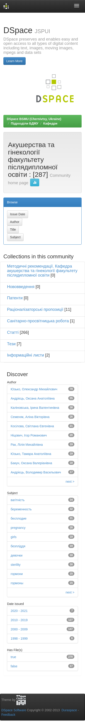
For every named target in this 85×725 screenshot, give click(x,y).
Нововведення (20, 286)
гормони (17, 574)
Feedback (8, 714)
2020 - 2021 (19, 611)
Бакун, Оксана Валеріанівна (31, 463)
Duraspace (69, 710)
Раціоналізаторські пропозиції (35, 309)
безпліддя (18, 546)
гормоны (17, 583)
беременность (21, 509)
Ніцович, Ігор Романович (29, 435)
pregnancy (18, 528)
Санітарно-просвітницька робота (38, 321)
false (14, 666)
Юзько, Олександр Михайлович (34, 389)
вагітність (17, 500)
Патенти (15, 298)
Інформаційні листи (25, 355)
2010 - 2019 (19, 620)
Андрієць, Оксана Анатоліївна (33, 398)
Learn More (14, 61)
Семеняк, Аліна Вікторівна (30, 417)
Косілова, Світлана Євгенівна (32, 426)
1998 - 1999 (19, 638)
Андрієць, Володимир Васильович (36, 472)
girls (14, 537)
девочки (16, 555)
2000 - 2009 (19, 629)
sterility (16, 564)
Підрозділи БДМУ (24, 123)
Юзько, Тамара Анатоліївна (31, 454)
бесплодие (19, 518)
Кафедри (50, 123)
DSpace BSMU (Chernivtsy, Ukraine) (34, 119)
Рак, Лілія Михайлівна (27, 444)
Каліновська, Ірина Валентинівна (35, 407)
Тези (11, 344)
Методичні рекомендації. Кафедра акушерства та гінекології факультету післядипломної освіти (42, 270)
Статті (13, 332)
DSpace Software (13, 710)
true (13, 657)
